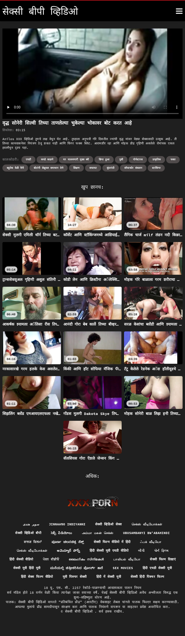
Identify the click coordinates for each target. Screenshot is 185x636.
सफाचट (93, 168)
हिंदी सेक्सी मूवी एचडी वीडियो (110, 551)
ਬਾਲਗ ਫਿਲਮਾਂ (30, 542)
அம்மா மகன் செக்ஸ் (98, 533)
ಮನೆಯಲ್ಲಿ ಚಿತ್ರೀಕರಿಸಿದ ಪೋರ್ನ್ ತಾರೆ (115, 569)
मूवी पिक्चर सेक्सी (117, 578)
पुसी (121, 159)
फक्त (173, 159)
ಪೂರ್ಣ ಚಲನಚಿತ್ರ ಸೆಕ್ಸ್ (66, 542)
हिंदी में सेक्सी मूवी (152, 578)
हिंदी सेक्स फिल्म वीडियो (77, 578)
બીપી (143, 551)
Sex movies (162, 569)
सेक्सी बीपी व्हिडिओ (80, 621)
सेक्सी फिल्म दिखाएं (26, 569)
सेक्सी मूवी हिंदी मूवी (63, 569)
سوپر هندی (28, 524)
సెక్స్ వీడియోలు (60, 533)
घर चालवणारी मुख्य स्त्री (76, 159)
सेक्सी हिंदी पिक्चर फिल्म (92, 587)
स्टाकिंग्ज (156, 168)
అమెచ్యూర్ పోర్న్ (67, 551)
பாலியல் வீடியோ (147, 560)
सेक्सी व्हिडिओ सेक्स (108, 524)
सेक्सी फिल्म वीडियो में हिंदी (112, 542)
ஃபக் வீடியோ (152, 542)
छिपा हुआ (104, 159)
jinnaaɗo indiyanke (65, 524)
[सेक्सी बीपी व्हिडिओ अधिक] (179, 11)
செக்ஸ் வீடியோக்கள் (148, 524)
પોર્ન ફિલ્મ (165, 551)
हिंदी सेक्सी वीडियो (36, 560)
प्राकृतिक (156, 159)
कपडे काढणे (47, 159)
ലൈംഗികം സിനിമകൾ (105, 560)
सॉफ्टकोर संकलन (133, 168)
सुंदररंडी (110, 168)
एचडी (28, 159)
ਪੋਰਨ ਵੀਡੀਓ (67, 560)
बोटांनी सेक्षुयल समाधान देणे (48, 168)
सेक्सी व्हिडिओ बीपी (25, 533)
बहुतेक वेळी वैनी (15, 168)
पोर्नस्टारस (138, 159)
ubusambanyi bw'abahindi (149, 533)
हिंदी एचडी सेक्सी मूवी (35, 578)
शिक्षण (76, 168)
